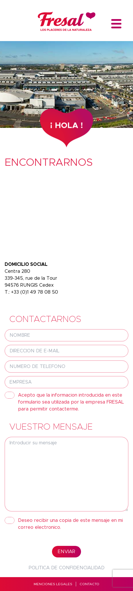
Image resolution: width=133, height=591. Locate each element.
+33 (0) (19, 292)
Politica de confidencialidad (67, 568)
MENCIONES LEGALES (53, 584)
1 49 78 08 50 (42, 292)
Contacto (89, 584)
